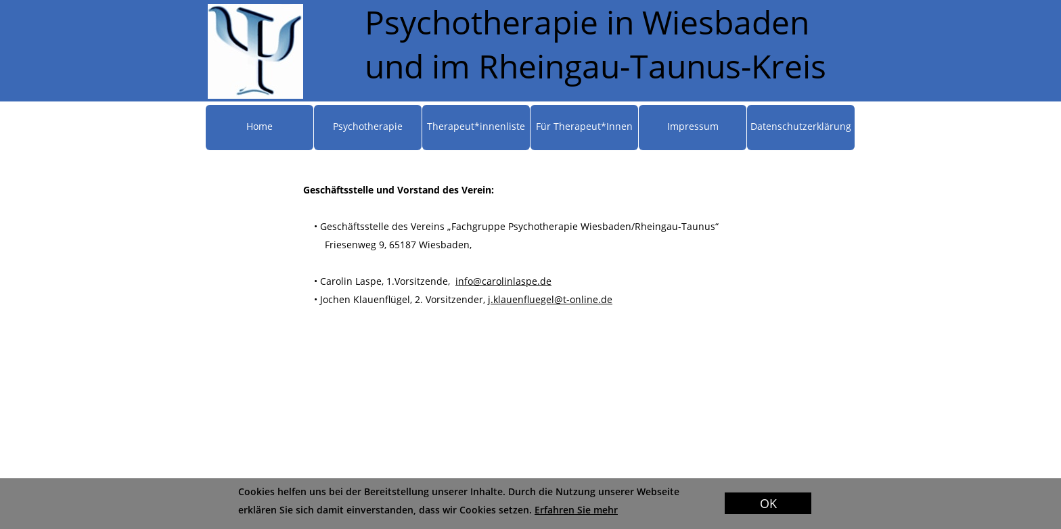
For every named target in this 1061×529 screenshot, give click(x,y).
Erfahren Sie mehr (576, 509)
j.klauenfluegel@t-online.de (550, 299)
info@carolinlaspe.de (503, 281)
